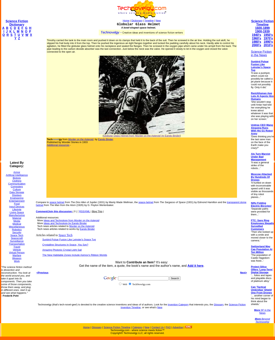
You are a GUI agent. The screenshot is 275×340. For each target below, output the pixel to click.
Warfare (16, 255)
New (158, 20)
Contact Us (157, 327)
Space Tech (16, 235)
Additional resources (58, 145)
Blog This (97, 211)
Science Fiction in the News (261, 53)
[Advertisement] (16, 100)
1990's (268, 41)
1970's (268, 38)
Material (16, 218)
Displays (16, 195)
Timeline (149, 20)
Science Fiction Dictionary (17, 23)
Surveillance (17, 241)
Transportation (17, 243)
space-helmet (145, 202)
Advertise (178, 327)
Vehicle (17, 249)
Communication (16, 183)
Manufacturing (17, 215)
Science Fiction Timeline (262, 23)
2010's (268, 45)
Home (126, 20)
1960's (256, 38)
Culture (17, 189)
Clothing (16, 180)
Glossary (218, 304)
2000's (256, 45)
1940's (256, 35)
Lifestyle (16, 209)
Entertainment (17, 200)
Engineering (16, 198)
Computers (17, 186)
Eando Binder (105, 139)
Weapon (16, 258)
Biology (17, 178)
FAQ (168, 327)
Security (16, 232)
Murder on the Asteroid (82, 226)
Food (17, 203)
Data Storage (17, 192)
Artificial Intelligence (17, 175)
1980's (256, 41)
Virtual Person (16, 252)
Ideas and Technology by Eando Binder (65, 223)
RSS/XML (84, 211)
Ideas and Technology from (71, 220)
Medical (17, 223)
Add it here (196, 265)
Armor (16, 172)
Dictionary (136, 20)
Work (17, 261)
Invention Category (178, 304)
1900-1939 (262, 31)
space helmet (57, 202)
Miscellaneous (17, 226)
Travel (16, 246)
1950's (268, 35)
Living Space (17, 212)
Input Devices (16, 206)
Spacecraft (17, 238)
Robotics (17, 229)
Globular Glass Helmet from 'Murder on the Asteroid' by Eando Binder (142, 135)
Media (16, 221)
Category (137, 327)
